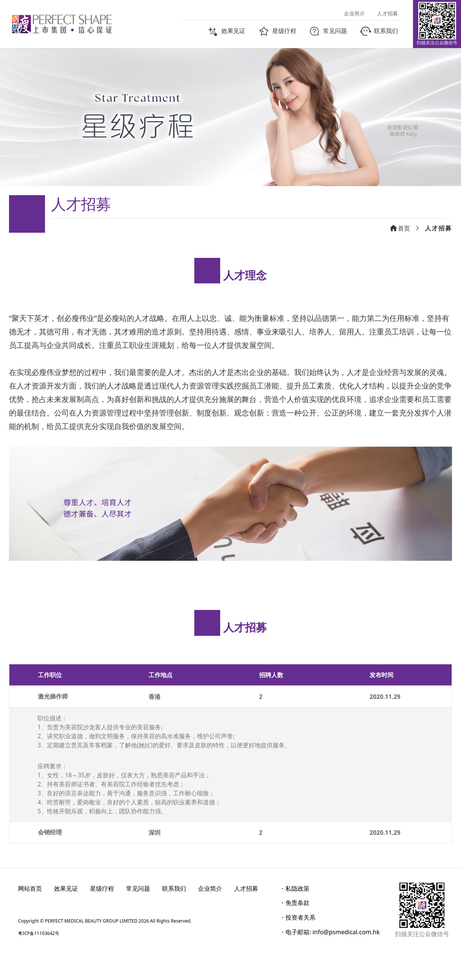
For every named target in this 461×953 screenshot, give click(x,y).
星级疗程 (102, 888)
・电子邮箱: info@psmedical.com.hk (329, 932)
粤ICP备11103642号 (38, 933)
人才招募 (246, 888)
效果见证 (66, 888)
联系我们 (174, 888)
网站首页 (30, 888)
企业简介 (210, 888)
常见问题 (138, 888)
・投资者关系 (297, 917)
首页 (399, 228)
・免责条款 (294, 903)
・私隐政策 (294, 888)
